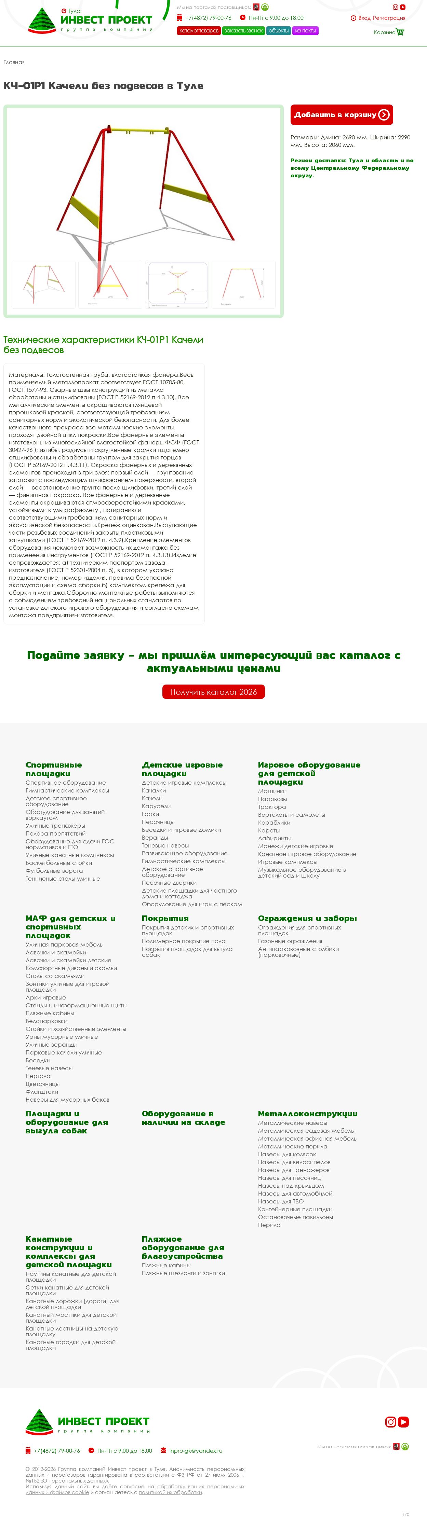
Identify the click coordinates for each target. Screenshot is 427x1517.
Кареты (269, 830)
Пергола (38, 1076)
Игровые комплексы (287, 862)
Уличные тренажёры (55, 825)
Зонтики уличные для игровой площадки (67, 986)
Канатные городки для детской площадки (71, 1345)
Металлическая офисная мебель (307, 1138)
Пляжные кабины (50, 1013)
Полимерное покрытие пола (184, 941)
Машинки (272, 791)
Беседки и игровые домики (181, 829)
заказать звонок (244, 30)
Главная (14, 62)
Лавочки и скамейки (56, 952)
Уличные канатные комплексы (70, 855)
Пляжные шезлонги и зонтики (183, 1273)
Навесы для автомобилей (295, 1193)
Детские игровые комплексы (184, 782)
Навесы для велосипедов (294, 1162)
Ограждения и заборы (307, 918)
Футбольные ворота (54, 870)
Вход (365, 18)
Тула (74, 11)
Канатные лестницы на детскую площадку (72, 1331)
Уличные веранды (51, 1044)
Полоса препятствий (55, 833)
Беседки (38, 1060)
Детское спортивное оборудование (56, 801)
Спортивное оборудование (66, 782)
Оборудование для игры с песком (192, 904)
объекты (279, 30)
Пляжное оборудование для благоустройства (183, 1247)
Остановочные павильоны (295, 1217)
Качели (152, 798)
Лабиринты (274, 838)
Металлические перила (293, 1146)
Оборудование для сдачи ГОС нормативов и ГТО (70, 844)
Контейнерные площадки (295, 1209)
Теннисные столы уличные (63, 878)
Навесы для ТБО (281, 1201)
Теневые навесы (165, 845)
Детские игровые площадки (182, 768)
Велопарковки (46, 1021)
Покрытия (165, 918)
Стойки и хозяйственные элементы (76, 1029)
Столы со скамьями (55, 976)
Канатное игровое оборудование (307, 854)
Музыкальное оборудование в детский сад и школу (302, 872)
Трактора (272, 807)
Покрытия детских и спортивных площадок (188, 930)
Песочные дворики (169, 882)
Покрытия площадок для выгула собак (187, 951)
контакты (305, 30)
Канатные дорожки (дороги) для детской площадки (72, 1304)
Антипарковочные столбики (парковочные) (298, 951)
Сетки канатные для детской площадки (67, 1290)
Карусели (156, 806)
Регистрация (389, 18)
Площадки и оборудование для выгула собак (67, 1122)
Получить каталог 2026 (213, 692)
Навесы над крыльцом (291, 1185)
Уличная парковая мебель (64, 944)
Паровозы (272, 799)
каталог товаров (198, 30)
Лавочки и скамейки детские (68, 960)
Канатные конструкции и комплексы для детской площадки (69, 1252)
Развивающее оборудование (185, 853)
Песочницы (158, 822)
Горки (150, 814)
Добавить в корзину (342, 115)
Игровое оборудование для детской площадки (309, 773)
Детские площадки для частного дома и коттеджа (189, 893)
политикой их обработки (170, 1492)
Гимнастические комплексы (67, 790)
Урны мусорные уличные (62, 1036)
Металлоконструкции (308, 1113)
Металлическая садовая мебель (306, 1130)
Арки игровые (46, 997)
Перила (269, 1225)
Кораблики (274, 822)
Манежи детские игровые (295, 846)
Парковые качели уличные (64, 1052)
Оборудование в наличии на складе (183, 1117)
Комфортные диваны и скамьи (71, 968)
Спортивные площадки (54, 768)
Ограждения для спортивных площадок (299, 930)
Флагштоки (42, 1091)
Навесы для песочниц (289, 1178)
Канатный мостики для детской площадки (71, 1317)
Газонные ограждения (290, 941)
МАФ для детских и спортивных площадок (71, 926)
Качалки (154, 790)
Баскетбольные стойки (59, 863)
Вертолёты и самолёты (291, 814)
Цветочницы (42, 1084)
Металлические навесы (292, 1123)
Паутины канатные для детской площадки (71, 1276)
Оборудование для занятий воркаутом (65, 814)
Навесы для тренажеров (294, 1170)
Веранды (155, 837)
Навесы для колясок (287, 1154)
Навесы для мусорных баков (67, 1099)
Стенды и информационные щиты (76, 1005)
